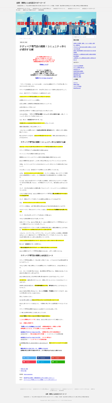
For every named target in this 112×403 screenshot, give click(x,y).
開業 (25, 370)
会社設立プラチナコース (59, 8)
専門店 (22, 370)
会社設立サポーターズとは (23, 8)
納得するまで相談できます (29, 10)
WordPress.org (77, 88)
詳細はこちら (44, 64)
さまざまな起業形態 (78, 65)
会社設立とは (77, 69)
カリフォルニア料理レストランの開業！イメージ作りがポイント (40, 379)
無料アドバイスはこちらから (44, 78)
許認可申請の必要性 (78, 71)
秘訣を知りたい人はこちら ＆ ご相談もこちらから (34, 348)
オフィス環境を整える (79, 67)
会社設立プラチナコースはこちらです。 (31, 332)
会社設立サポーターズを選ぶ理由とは (42, 8)
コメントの (77, 86)
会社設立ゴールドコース (74, 8)
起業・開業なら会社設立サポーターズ (30, 3)
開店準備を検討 (77, 74)
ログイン (76, 82)
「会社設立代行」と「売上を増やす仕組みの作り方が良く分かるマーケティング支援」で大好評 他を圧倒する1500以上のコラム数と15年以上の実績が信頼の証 (56, 396)
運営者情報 (41, 10)
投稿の (76, 84)
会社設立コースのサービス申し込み (82, 389)
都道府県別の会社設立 (79, 73)
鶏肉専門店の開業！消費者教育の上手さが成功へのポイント (39, 377)
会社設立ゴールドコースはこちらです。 (31, 337)
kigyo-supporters (28, 374)
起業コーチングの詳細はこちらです (31, 326)
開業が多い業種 (24, 368)
